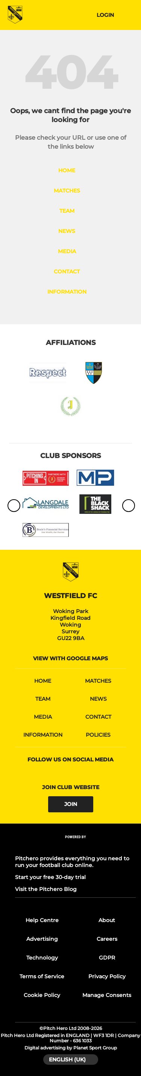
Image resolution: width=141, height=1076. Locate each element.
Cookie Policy (42, 995)
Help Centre (42, 920)
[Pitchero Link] (75, 846)
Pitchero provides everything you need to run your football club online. (72, 862)
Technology (42, 957)
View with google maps (70, 658)
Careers (107, 939)
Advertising (42, 939)
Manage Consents (106, 995)
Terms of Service (42, 976)
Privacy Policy (107, 976)
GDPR (107, 957)
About (107, 920)
